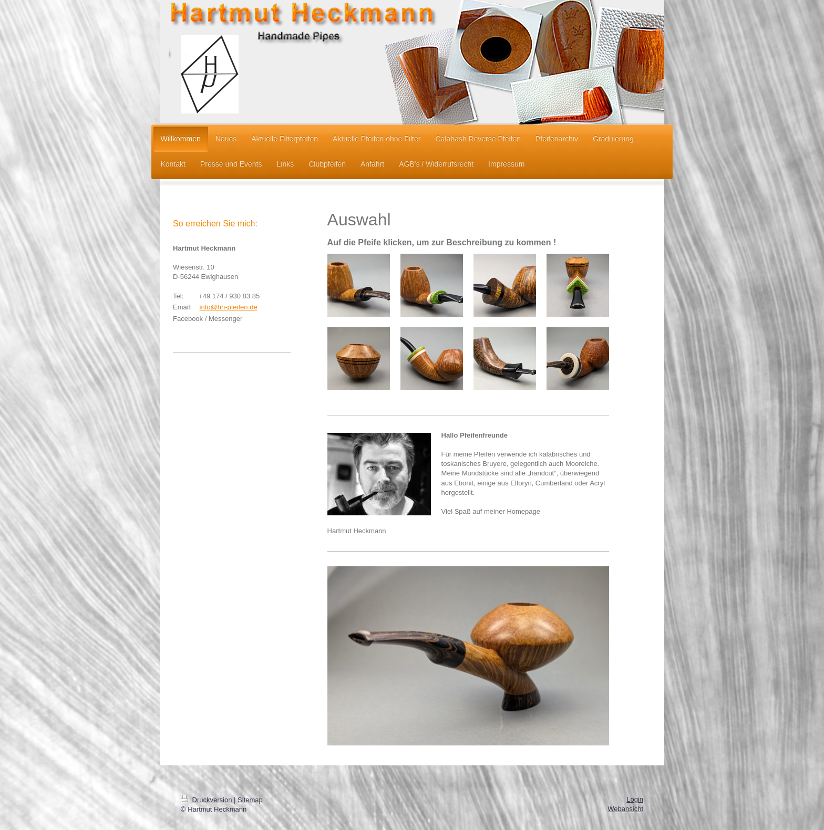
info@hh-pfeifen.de (229, 307)
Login (634, 799)
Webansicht (625, 809)
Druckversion (207, 800)
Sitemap (250, 800)
